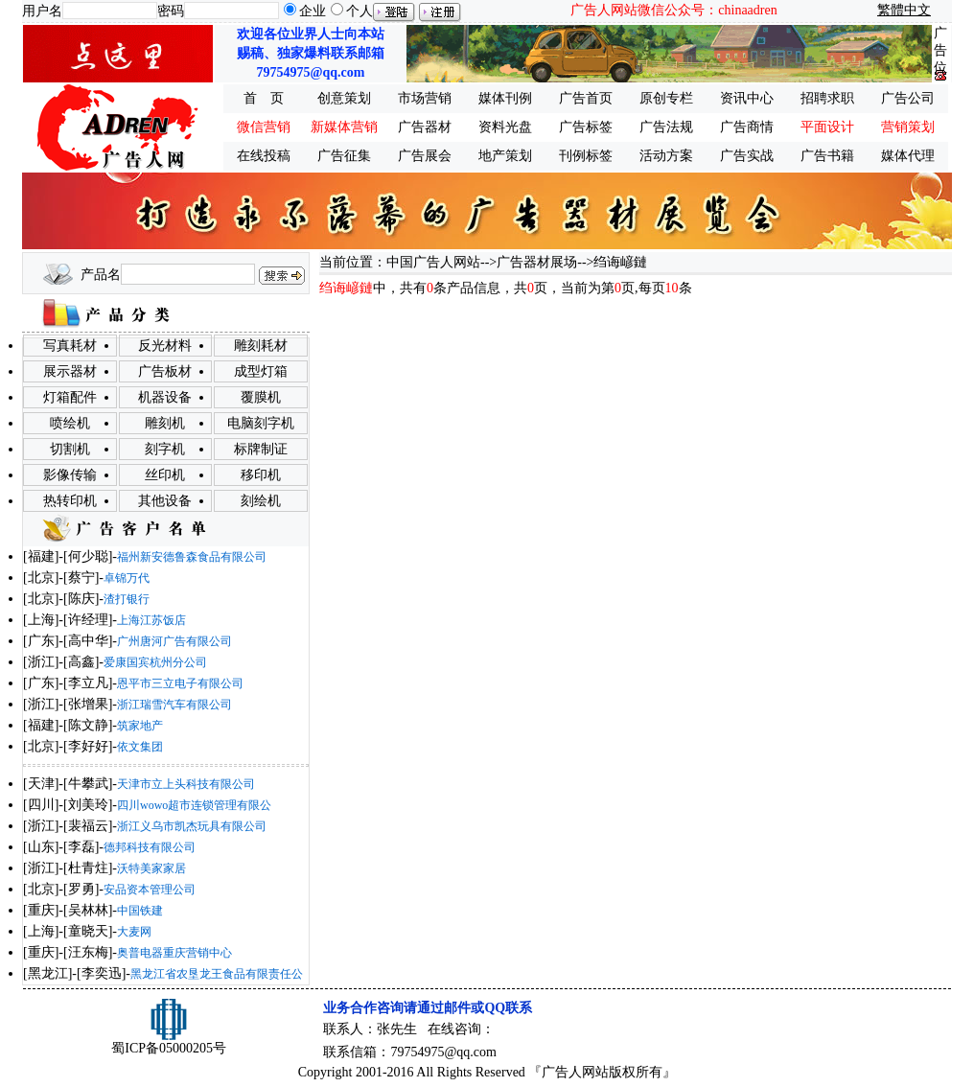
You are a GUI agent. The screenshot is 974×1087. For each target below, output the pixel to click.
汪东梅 (88, 952)
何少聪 (88, 556)
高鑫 (81, 662)
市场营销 (425, 98)
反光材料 (165, 345)
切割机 (70, 449)
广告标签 (586, 127)
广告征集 (344, 156)
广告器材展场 (537, 262)
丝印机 (165, 475)
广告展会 (425, 156)
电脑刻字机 (260, 423)
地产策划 (505, 156)
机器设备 (165, 397)
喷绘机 (70, 423)
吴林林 (88, 910)
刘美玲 (88, 805)
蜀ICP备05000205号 (168, 1048)
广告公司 (908, 98)
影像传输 (70, 475)
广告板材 (165, 371)
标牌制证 (261, 449)
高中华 (88, 641)
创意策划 (344, 98)
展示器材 (70, 371)
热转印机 (70, 501)
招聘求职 (827, 98)
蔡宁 (81, 577)
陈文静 (88, 725)
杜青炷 (88, 868)
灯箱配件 (70, 397)
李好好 (88, 746)
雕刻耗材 (261, 345)
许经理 (88, 620)
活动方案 (666, 156)
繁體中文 (904, 10)
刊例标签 (586, 156)
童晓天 (88, 931)
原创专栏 (666, 98)
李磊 (81, 847)
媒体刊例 (505, 98)
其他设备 (165, 501)
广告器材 (425, 127)
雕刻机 (165, 423)
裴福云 (88, 826)
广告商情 (747, 127)
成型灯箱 (261, 371)
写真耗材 (70, 345)
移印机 (261, 475)
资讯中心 (747, 98)
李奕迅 (101, 973)
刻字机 (165, 449)
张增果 (88, 704)
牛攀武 (88, 783)
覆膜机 (261, 397)
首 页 (264, 98)
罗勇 (81, 889)
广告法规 (666, 127)
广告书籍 (827, 156)
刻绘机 (261, 501)
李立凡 (88, 683)
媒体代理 (908, 156)
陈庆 (81, 598)
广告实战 (747, 156)
